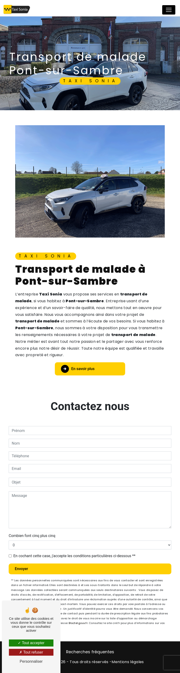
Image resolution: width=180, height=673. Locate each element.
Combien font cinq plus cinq (32, 535)
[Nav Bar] (168, 10)
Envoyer (21, 569)
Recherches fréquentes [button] (90, 652)
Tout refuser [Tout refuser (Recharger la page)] (31, 652)
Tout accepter (31, 643)
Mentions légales (128, 662)
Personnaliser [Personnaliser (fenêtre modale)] (31, 661)
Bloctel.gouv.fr (78, 623)
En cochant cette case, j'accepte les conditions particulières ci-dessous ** (74, 556)
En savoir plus (77, 369)
